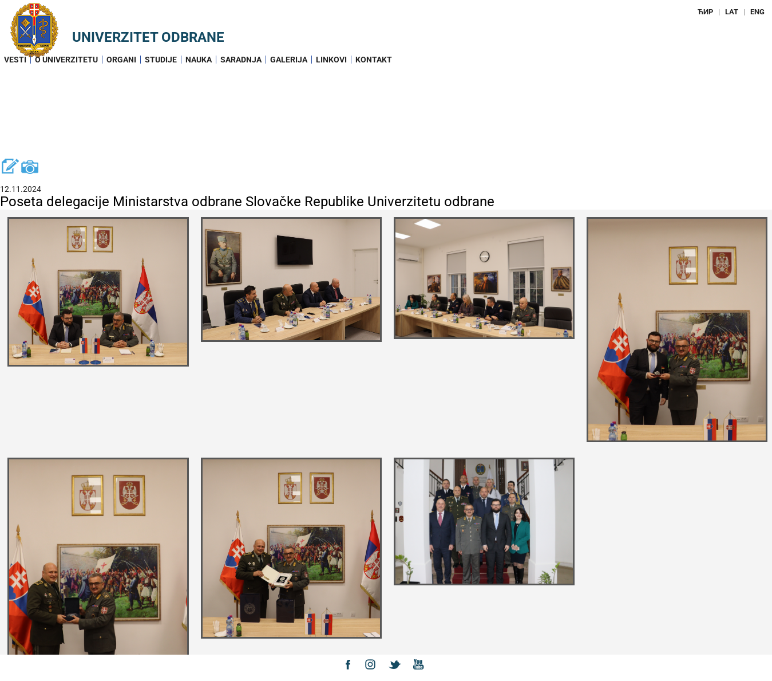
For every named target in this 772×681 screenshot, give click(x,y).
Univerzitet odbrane (148, 37)
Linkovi (331, 60)
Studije (161, 60)
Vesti (15, 60)
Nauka (198, 60)
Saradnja (241, 60)
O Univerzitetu (66, 60)
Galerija (288, 60)
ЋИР (705, 11)
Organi (121, 60)
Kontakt (373, 60)
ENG (757, 11)
